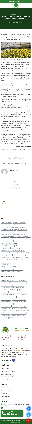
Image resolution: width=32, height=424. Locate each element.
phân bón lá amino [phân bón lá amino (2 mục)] (5, 250)
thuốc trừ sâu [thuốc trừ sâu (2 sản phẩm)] (12, 313)
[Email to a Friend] (17, 158)
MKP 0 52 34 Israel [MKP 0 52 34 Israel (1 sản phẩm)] (13, 289)
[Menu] (2, 5)
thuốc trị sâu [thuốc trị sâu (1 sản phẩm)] (19, 310)
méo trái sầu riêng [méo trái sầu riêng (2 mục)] (13, 243)
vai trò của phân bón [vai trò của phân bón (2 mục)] (25, 257)
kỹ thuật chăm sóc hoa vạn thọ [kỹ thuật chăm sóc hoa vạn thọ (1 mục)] (8, 238)
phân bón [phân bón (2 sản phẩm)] (25, 294)
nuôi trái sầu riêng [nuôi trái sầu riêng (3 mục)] (18, 245)
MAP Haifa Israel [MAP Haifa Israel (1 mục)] (5, 243)
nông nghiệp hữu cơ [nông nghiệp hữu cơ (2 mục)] (6, 248)
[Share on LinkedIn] (22, 158)
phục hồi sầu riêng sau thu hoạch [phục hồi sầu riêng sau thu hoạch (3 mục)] (18, 250)
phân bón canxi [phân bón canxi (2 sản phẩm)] (13, 296)
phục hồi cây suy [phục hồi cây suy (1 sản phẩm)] (18, 303)
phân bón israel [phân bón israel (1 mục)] (14, 248)
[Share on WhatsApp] (9, 158)
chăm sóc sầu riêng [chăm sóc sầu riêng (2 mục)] (15, 224)
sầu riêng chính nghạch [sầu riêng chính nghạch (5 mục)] (17, 252)
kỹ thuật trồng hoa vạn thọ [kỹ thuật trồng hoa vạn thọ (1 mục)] (7, 241)
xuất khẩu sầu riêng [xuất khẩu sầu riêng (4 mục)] (23, 259)
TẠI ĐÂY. (27, 150)
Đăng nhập (28, 194)
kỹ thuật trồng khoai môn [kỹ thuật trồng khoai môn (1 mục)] (19, 241)
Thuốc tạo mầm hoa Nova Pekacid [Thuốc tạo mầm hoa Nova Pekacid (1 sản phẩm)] (18, 315)
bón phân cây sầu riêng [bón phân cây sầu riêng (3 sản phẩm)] (12, 280)
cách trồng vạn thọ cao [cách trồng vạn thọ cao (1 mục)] (6, 234)
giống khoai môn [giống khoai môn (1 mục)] (21, 236)
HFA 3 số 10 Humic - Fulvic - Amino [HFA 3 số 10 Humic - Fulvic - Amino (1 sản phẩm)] (9, 287)
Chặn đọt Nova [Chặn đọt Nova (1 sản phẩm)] (5, 282)
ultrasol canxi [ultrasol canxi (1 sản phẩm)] (12, 317)
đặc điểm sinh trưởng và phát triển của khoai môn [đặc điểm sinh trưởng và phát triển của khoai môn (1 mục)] (12, 271)
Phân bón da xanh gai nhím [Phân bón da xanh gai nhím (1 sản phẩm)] (23, 296)
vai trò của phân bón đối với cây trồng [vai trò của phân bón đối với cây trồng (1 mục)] (10, 259)
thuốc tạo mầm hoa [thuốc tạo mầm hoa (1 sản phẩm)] (6, 315)
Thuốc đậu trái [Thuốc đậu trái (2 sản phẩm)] (5, 317)
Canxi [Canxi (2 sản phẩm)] (20, 280)
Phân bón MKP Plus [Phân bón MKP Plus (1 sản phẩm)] (23, 299)
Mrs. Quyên (21, 339)
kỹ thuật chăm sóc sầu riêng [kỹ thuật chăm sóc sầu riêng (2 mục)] (22, 238)
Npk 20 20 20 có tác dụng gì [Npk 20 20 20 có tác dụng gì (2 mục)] (7, 245)
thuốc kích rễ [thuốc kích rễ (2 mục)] (26, 252)
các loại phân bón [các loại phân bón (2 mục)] (5, 236)
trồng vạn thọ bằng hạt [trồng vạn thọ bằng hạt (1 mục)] (15, 257)
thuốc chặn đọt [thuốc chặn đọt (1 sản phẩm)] (5, 310)
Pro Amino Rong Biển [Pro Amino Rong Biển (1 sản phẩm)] (22, 306)
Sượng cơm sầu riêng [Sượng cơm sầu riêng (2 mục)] (6, 252)
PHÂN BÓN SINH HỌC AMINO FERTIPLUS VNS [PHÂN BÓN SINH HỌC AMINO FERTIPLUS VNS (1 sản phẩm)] (11, 294)
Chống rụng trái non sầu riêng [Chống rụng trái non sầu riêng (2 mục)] (8, 227)
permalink (3, 164)
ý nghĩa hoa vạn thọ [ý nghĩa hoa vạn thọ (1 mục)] (6, 264)
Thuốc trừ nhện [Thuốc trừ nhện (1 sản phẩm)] (5, 313)
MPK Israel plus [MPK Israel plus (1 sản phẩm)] (22, 289)
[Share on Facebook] (12, 158)
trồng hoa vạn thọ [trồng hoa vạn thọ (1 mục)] (5, 257)
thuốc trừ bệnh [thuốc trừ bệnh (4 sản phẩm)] (26, 310)
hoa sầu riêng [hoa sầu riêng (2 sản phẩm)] (21, 287)
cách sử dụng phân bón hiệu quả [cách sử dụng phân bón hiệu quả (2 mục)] (9, 231)
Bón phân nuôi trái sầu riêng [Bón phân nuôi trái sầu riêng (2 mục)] (19, 222)
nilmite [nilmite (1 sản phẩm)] (28, 289)
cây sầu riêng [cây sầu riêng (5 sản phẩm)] (23, 282)
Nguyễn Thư (21, 22)
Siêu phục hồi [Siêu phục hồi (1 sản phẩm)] (23, 308)
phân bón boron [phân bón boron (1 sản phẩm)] (5, 296)
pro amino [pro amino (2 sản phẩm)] (14, 306)
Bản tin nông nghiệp (16, 14)
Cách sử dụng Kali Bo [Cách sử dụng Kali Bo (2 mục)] (22, 229)
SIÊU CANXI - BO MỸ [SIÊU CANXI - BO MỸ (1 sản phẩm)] (6, 308)
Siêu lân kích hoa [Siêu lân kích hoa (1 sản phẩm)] (15, 308)
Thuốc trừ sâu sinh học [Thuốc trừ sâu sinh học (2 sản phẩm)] (21, 313)
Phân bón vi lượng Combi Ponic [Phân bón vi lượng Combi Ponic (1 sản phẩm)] (19, 301)
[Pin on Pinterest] (20, 158)
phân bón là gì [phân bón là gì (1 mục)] (22, 248)
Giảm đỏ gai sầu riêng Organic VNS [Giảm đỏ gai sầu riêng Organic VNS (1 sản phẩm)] (9, 285)
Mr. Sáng (4, 339)
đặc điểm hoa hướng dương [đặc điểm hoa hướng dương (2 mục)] (8, 269)
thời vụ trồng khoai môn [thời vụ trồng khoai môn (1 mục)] (7, 255)
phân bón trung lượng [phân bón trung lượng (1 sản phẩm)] (6, 301)
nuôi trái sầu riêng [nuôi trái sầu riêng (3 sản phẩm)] (13, 292)
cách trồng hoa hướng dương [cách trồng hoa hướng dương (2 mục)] (23, 231)
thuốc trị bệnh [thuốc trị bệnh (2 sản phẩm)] (12, 310)
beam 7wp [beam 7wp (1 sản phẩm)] (4, 280)
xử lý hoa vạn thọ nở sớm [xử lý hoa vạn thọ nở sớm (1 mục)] (7, 262)
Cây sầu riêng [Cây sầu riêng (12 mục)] (13, 236)
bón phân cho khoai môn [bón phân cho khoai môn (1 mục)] (7, 222)
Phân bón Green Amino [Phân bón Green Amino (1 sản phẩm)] (6, 299)
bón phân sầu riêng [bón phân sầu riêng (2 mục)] (6, 224)
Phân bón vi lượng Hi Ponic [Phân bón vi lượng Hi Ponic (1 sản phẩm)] (7, 303)
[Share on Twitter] (14, 158)
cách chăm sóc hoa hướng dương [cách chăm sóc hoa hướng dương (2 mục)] (9, 229)
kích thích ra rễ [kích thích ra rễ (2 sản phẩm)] (5, 289)
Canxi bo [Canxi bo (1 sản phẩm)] (24, 280)
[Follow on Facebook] (13, 360)
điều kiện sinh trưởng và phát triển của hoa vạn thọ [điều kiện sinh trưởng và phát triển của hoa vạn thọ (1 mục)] (12, 266)
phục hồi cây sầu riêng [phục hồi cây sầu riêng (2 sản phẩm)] (6, 306)
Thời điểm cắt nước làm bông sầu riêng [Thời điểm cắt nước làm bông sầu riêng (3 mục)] (21, 255)
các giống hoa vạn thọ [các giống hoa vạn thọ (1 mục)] (20, 227)
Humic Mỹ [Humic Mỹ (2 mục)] (28, 236)
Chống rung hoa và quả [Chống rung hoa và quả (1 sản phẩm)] (14, 282)
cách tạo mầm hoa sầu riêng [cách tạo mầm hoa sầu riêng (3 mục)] (19, 234)
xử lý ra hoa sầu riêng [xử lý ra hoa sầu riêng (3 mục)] (18, 262)
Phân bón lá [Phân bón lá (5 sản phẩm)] (15, 299)
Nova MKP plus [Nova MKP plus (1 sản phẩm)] (5, 292)
